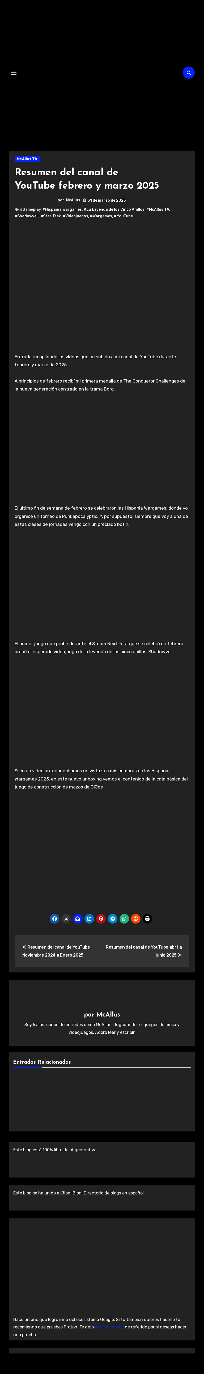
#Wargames (101, 216)
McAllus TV (27, 159)
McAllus (73, 200)
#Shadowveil (27, 216)
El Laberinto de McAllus (100, 123)
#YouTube (123, 216)
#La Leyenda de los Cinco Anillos (114, 209)
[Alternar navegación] (13, 73)
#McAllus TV (157, 209)
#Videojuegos (75, 216)
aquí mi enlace (109, 1326)
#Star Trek (50, 216)
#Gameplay (30, 209)
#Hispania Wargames (62, 209)
